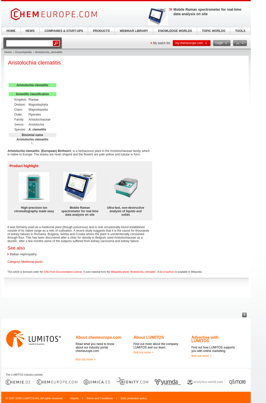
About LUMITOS (148, 337)
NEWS (30, 31)
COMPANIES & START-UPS (63, 31)
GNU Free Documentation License (63, 271)
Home (8, 52)
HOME (10, 31)
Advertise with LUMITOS (205, 339)
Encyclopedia (23, 52)
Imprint (74, 398)
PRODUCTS (101, 31)
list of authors (167, 271)
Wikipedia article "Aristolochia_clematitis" (133, 271)
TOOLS (240, 31)
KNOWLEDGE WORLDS (175, 31)
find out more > (86, 359)
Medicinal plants (32, 262)
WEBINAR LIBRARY (134, 31)
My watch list (161, 43)
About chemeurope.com (98, 337)
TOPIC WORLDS (213, 31)
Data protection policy (134, 398)
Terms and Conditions (99, 398)
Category (13, 262)
